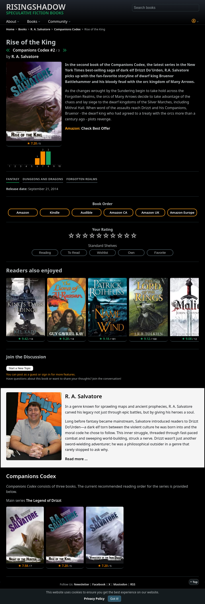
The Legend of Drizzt (44, 500)
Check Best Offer (95, 128)
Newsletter (81, 584)
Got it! (114, 598)
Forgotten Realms (81, 179)
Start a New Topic (20, 368)
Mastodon (120, 584)
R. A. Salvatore (25, 56)
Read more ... (76, 458)
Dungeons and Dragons (43, 179)
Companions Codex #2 (34, 50)
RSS (132, 584)
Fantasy (12, 179)
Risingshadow (36, 8)
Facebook (99, 584)
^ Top (193, 582)
